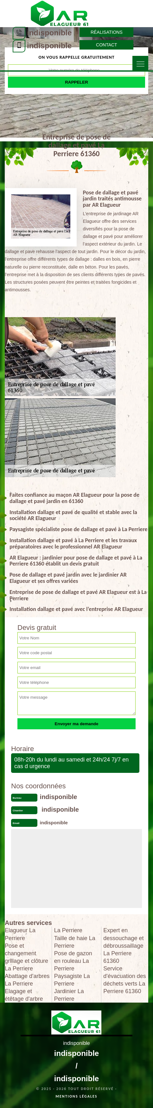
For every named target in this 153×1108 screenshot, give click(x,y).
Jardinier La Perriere (69, 995)
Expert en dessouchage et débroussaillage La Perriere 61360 (123, 945)
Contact (106, 44)
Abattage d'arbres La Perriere (27, 980)
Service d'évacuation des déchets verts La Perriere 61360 (124, 979)
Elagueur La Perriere (20, 934)
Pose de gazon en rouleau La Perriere (73, 961)
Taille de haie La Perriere (74, 942)
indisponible (49, 32)
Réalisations (107, 32)
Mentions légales (77, 1096)
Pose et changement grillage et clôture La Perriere (26, 957)
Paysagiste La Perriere (72, 980)
